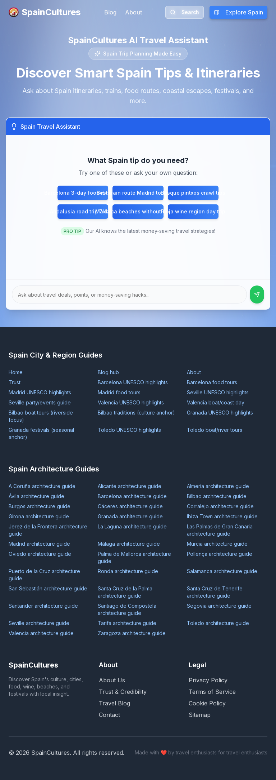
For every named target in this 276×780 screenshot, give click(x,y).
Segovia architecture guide (219, 606)
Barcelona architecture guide (132, 496)
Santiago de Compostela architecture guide (127, 609)
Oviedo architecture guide (40, 554)
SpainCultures (44, 12)
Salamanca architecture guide (222, 571)
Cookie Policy (207, 703)
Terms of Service (212, 691)
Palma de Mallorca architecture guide (134, 557)
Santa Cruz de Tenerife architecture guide (215, 592)
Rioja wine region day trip (193, 211)
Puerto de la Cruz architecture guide (44, 574)
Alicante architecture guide (129, 486)
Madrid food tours (119, 392)
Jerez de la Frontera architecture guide (48, 530)
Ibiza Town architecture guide (222, 516)
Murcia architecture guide (217, 544)
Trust (14, 382)
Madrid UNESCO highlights (40, 392)
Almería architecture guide (218, 486)
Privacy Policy (208, 680)
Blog (110, 12)
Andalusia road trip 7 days (83, 211)
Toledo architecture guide (218, 623)
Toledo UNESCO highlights (129, 430)
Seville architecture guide (39, 623)
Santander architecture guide (43, 606)
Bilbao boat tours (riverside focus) (41, 416)
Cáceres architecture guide (130, 506)
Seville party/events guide (40, 402)
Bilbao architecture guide (217, 496)
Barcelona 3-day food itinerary (83, 193)
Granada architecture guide (130, 516)
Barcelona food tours (212, 382)
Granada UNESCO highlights (220, 412)
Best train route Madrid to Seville (137, 193)
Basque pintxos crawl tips (193, 193)
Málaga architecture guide (129, 544)
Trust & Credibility (123, 691)
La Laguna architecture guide (132, 526)
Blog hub (108, 372)
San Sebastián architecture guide (48, 588)
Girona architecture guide (39, 516)
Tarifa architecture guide (127, 623)
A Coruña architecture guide (42, 486)
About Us (112, 680)
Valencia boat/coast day (215, 402)
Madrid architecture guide (39, 544)
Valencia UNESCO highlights (131, 402)
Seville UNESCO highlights (218, 392)
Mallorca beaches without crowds (137, 211)
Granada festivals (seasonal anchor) (41, 433)
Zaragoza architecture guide (132, 633)
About (133, 12)
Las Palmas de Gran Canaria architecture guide (220, 530)
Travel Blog (114, 703)
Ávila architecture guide (36, 496)
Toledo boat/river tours (214, 430)
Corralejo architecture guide (220, 506)
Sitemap (200, 714)
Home (16, 372)
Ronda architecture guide (128, 571)
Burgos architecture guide (39, 506)
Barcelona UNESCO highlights (133, 382)
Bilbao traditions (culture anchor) (136, 412)
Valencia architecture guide (41, 633)
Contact (109, 714)
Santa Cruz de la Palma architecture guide (125, 592)
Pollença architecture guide (219, 554)
